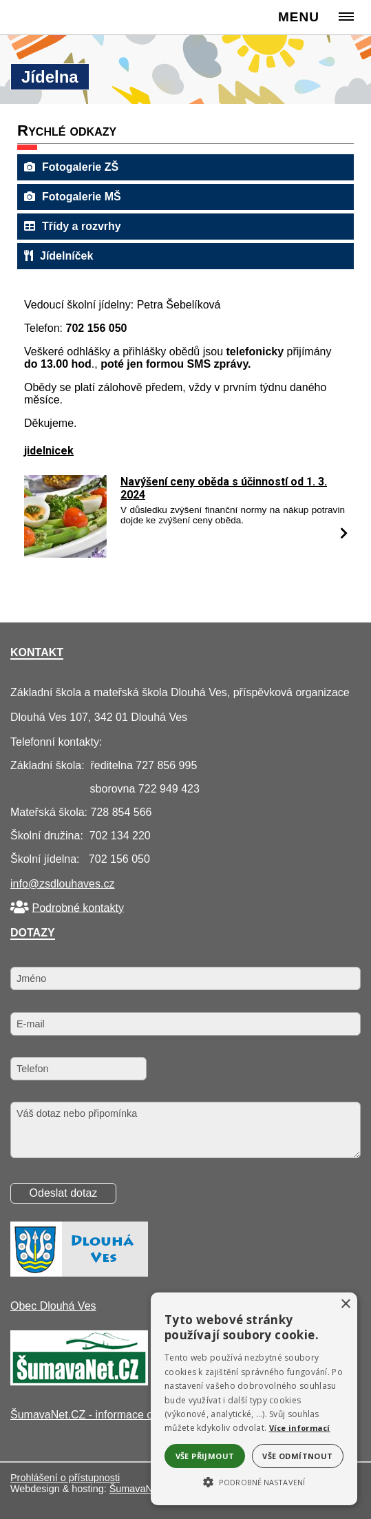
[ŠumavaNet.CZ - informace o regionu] (79, 1381)
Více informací (299, 1428)
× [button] (345, 1304)
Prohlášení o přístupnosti (65, 1477)
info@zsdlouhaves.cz (62, 884)
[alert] (254, 1398)
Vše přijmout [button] (205, 1456)
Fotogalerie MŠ (72, 196)
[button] (254, 1481)
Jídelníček (58, 256)
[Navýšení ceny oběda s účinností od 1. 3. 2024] (65, 554)
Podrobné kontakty (77, 907)
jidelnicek (49, 450)
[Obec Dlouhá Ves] (79, 1273)
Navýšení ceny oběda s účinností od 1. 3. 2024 (223, 488)
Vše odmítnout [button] (297, 1456)
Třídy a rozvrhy (72, 226)
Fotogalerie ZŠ (71, 167)
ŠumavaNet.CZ (143, 1488)
